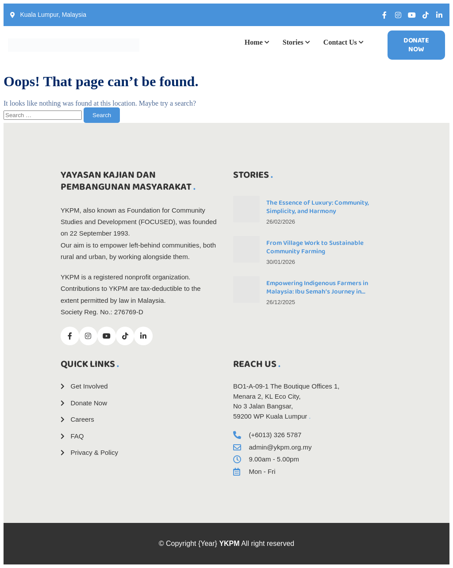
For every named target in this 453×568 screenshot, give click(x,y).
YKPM (229, 543)
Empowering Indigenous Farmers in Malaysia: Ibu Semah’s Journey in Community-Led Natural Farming (317, 291)
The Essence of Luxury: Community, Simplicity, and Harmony (317, 207)
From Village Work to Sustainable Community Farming (315, 247)
